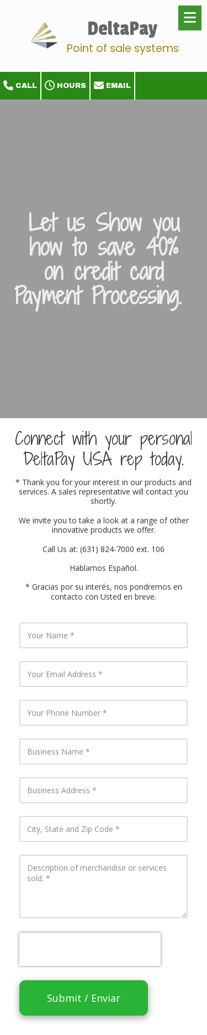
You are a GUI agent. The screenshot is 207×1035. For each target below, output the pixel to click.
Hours (65, 86)
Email (112, 86)
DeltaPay (122, 29)
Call (20, 86)
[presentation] (90, 949)
